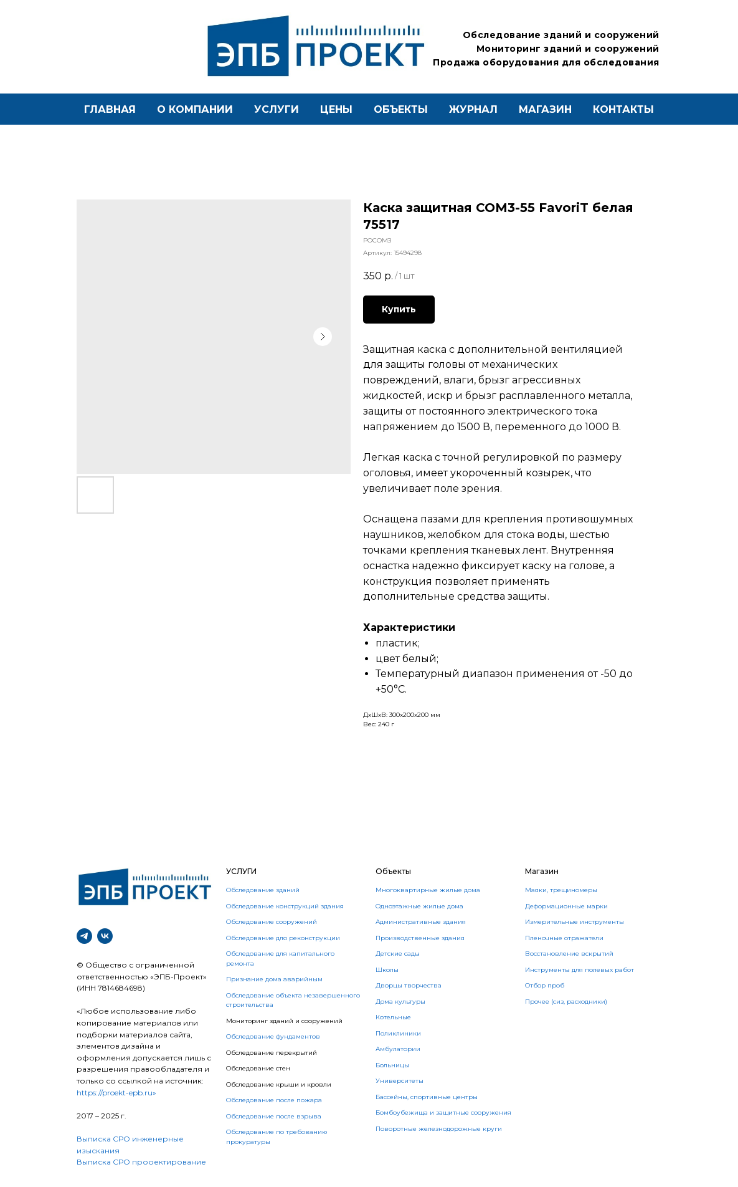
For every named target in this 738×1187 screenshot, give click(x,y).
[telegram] (84, 936)
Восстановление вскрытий (569, 953)
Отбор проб (544, 985)
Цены (336, 109)
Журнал (473, 109)
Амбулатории (398, 1049)
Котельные (393, 1017)
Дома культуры (400, 1001)
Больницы (392, 1065)
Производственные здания (420, 938)
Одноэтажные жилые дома (419, 906)
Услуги (276, 109)
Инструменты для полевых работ (579, 970)
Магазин (542, 871)
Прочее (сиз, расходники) (566, 1001)
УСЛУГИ (241, 871)
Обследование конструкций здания (285, 906)
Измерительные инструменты (574, 922)
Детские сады (398, 953)
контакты (623, 109)
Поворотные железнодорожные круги (439, 1129)
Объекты (401, 109)
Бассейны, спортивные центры (427, 1097)
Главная (110, 109)
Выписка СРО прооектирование (141, 1161)
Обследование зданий (263, 890)
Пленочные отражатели (564, 938)
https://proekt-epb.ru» (116, 1092)
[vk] (105, 936)
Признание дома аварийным (274, 979)
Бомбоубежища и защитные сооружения (443, 1112)
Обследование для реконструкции (283, 938)
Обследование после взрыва (273, 1116)
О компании (195, 109)
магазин (545, 109)
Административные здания (421, 922)
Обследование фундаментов (273, 1036)
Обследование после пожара (274, 1100)
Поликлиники (398, 1033)
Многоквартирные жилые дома (428, 890)
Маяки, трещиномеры (561, 890)
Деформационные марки (566, 906)
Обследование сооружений (271, 922)
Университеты (399, 1081)
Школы (387, 970)
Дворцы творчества (409, 985)
